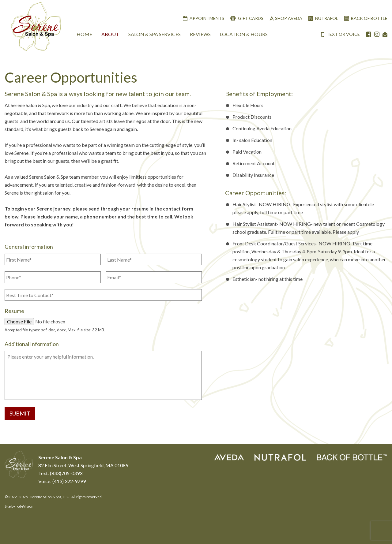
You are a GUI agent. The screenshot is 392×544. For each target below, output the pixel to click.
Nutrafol (326, 18)
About (110, 34)
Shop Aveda (288, 18)
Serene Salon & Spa (36, 27)
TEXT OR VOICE (340, 34)
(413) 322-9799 (69, 481)
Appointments (207, 18)
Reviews (200, 34)
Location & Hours (244, 34)
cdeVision (25, 506)
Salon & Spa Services (154, 34)
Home (84, 34)
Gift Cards (250, 18)
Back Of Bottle (369, 18)
